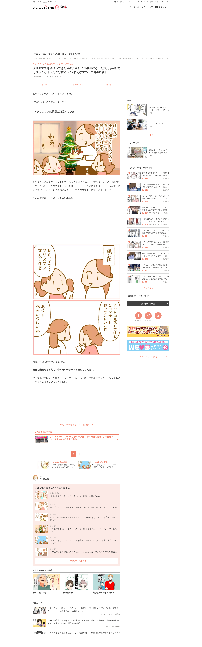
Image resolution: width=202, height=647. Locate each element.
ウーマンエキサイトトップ (141, 7)
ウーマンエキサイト (53, 76)
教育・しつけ (54, 54)
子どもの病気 (74, 54)
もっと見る (148, 135)
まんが (143, 2)
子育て (116, 2)
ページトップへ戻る (148, 357)
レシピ (128, 2)
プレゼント (154, 2)
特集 (129, 100)
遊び (64, 54)
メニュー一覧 (164, 2)
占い (148, 2)
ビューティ (135, 2)
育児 (44, 54)
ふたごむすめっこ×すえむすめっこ (60, 64)
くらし (122, 2)
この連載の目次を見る (76, 560)
